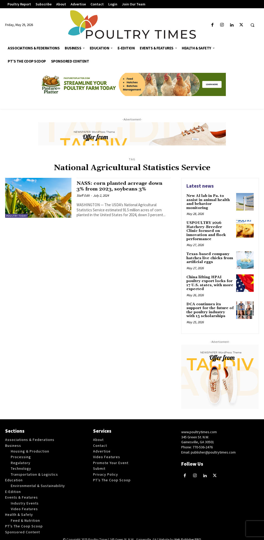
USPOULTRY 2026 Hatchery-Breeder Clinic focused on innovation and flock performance (210, 229)
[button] (252, 25)
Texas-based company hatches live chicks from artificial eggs (209, 253)
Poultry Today (16, 215)
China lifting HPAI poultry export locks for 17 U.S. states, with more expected (209, 279)
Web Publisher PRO (187, 535)
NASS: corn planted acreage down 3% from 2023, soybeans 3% (120, 186)
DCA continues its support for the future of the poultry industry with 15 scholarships (210, 305)
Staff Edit (83, 195)
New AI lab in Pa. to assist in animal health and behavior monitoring (208, 202)
